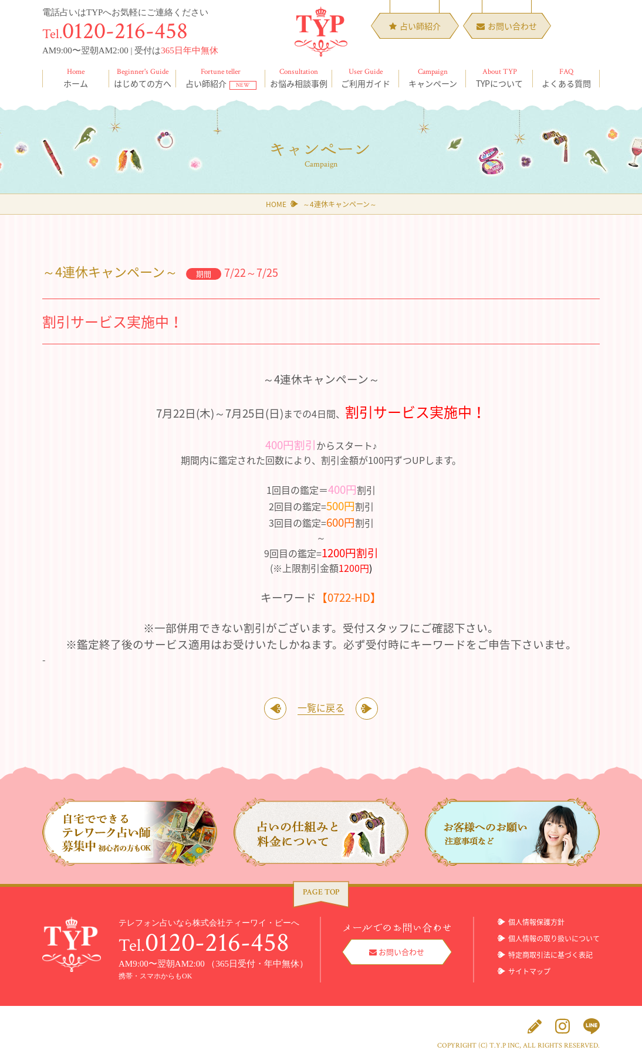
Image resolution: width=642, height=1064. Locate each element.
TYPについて (499, 78)
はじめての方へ (142, 78)
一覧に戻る (321, 709)
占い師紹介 (220, 78)
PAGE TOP (321, 893)
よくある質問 (566, 78)
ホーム (75, 78)
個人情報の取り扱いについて (554, 939)
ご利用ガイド (365, 78)
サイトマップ (529, 972)
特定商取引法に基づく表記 (550, 956)
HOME (276, 204)
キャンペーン (432, 78)
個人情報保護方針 (536, 923)
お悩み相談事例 (298, 78)
